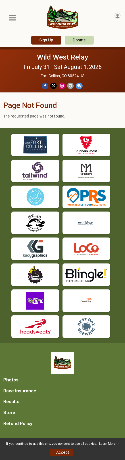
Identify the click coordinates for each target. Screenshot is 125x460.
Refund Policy (17, 423)
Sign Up (46, 40)
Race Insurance (19, 391)
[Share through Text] (79, 86)
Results (11, 401)
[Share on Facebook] (45, 86)
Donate (79, 40)
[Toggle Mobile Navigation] (12, 18)
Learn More (107, 444)
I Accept (61, 452)
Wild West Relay (62, 57)
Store (9, 412)
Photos (11, 380)
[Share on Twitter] (53, 86)
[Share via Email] (70, 86)
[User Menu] (118, 16)
